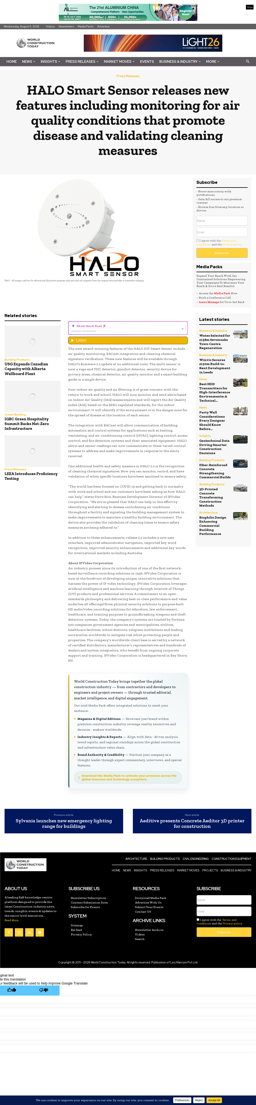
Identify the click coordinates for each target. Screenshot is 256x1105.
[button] (247, 61)
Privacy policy (232, 244)
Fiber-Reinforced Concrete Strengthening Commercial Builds (215, 471)
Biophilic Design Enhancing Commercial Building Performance (212, 525)
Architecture (208, 513)
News (28, 61)
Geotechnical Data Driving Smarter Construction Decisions (214, 447)
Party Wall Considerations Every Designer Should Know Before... (212, 420)
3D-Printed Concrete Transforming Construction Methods (211, 497)
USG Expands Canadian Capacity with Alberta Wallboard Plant (26, 369)
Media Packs (86, 26)
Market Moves (119, 61)
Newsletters (66, 26)
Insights (50, 61)
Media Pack (222, 293)
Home (11, 61)
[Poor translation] (44, 990)
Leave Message (209, 302)
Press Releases (82, 61)
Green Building (15, 414)
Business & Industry (180, 61)
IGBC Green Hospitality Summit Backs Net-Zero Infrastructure (27, 423)
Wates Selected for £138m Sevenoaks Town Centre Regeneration (214, 341)
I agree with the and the (219, 242)
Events (147, 61)
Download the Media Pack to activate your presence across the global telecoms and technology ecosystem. (129, 777)
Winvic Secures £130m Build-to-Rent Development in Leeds (214, 366)
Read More (11, 920)
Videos (50, 26)
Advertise (103, 26)
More (212, 61)
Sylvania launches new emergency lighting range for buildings (64, 823)
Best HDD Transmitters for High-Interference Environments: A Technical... (214, 392)
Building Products (17, 359)
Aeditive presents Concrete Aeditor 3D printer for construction (192, 823)
